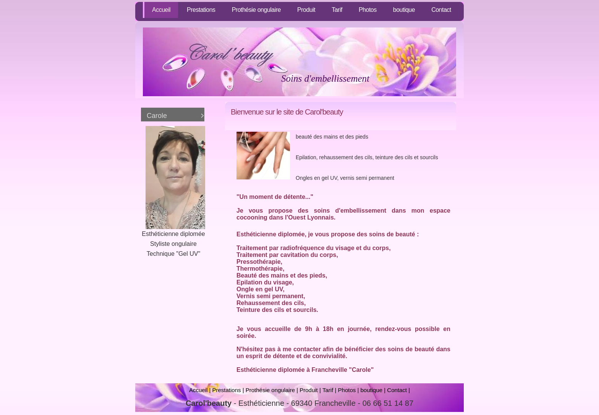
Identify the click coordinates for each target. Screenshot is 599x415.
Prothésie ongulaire (256, 9)
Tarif (337, 9)
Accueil (161, 9)
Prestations (201, 9)
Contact (441, 9)
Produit (306, 9)
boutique (404, 9)
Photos (368, 9)
